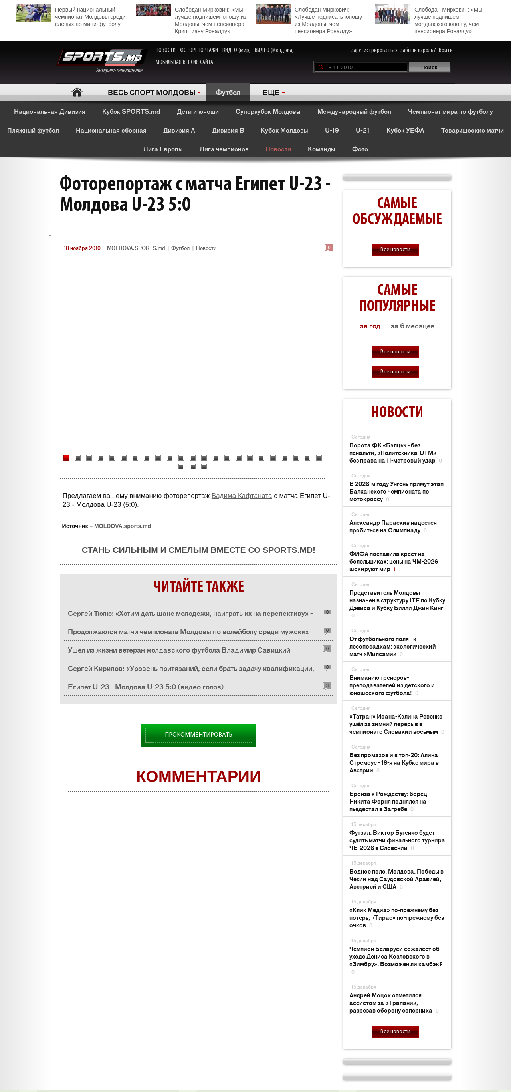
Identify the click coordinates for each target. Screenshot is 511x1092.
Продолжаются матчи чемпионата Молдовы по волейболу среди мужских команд (188, 633)
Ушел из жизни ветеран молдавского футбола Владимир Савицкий (179, 649)
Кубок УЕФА (405, 129)
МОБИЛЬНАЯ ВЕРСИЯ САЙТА (184, 62)
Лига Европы (163, 148)
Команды (321, 148)
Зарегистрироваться (374, 50)
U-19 (332, 129)
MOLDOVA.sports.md (122, 526)
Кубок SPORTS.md (131, 111)
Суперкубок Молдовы (268, 111)
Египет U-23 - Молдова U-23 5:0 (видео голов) (146, 686)
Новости (278, 148)
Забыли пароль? (418, 50)
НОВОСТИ (166, 50)
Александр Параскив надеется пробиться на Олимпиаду (393, 526)
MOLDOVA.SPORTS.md (136, 247)
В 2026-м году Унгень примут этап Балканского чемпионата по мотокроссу (396, 491)
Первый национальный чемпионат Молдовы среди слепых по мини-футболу (70, 15)
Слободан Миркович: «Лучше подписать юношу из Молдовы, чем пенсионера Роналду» (309, 19)
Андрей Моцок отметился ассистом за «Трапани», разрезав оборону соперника (394, 1002)
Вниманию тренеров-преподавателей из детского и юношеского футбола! (392, 684)
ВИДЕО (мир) (236, 50)
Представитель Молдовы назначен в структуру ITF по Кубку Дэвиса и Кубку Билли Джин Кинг (397, 603)
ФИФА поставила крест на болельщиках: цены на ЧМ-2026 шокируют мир (393, 561)
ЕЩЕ (271, 92)
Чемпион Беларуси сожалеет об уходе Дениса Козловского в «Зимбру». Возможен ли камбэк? (395, 960)
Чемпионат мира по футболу (450, 111)
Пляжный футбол (33, 129)
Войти (446, 50)
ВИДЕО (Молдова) (274, 50)
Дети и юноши (198, 111)
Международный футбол (354, 111)
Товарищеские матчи (472, 129)
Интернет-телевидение (102, 61)
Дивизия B (228, 129)
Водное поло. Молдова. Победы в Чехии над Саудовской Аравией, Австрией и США (396, 878)
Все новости (395, 250)
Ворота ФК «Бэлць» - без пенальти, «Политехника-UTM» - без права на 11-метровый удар (395, 452)
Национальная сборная (111, 129)
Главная (77, 92)
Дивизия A (179, 129)
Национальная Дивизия (49, 111)
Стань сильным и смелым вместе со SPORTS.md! (198, 549)
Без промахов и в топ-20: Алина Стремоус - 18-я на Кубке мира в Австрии (394, 762)
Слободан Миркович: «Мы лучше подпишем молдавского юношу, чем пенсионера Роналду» (428, 19)
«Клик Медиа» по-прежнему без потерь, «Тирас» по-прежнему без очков (396, 917)
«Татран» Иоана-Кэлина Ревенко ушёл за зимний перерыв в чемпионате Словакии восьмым (396, 723)
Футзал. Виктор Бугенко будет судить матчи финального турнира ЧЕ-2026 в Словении (397, 839)
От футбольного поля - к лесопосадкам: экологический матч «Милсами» (392, 646)
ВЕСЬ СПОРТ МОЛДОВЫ (152, 92)
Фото (360, 148)
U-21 (363, 129)
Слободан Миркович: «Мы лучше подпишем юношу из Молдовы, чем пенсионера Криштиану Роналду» (191, 19)
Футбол (228, 92)
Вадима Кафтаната (242, 496)
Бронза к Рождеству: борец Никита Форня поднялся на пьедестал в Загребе (388, 801)
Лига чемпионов (224, 148)
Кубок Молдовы (284, 129)
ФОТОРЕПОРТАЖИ (199, 50)
